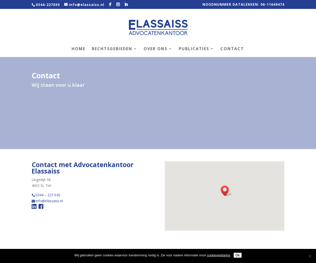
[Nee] (309, 256)
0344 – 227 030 (48, 195)
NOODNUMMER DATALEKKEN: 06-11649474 (243, 5)
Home (78, 49)
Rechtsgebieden (112, 49)
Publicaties (194, 49)
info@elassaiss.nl (49, 200)
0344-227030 (48, 4)
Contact (232, 49)
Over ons (155, 49)
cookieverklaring (218, 255)
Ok (238, 255)
